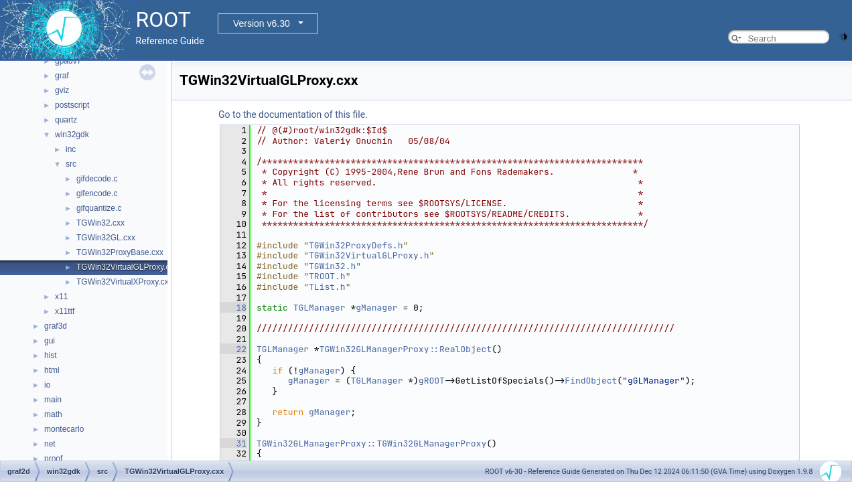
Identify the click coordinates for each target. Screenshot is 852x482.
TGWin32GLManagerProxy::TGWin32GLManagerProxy (371, 443)
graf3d (55, 326)
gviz (62, 90)
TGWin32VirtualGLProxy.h (369, 255)
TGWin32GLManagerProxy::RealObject (406, 349)
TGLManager (319, 307)
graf (62, 75)
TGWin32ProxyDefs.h (356, 245)
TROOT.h (327, 276)
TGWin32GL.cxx (105, 237)
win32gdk (72, 134)
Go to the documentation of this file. (293, 114)
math (53, 414)
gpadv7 (68, 61)
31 (233, 443)
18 (233, 307)
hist (50, 355)
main (53, 399)
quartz (66, 120)
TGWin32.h (332, 266)
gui (49, 340)
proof (53, 458)
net (50, 444)
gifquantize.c (98, 208)
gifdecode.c (96, 178)
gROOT (432, 380)
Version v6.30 (261, 23)
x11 (61, 296)
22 (233, 349)
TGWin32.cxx (100, 223)
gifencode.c (96, 193)
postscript (72, 105)
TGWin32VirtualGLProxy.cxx (127, 267)
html (52, 370)
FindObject (591, 380)
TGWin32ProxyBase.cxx (119, 252)
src (71, 164)
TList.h (327, 287)
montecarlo (64, 429)
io (47, 385)
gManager (376, 307)
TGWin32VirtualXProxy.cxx (124, 282)
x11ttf (64, 311)
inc (71, 149)
